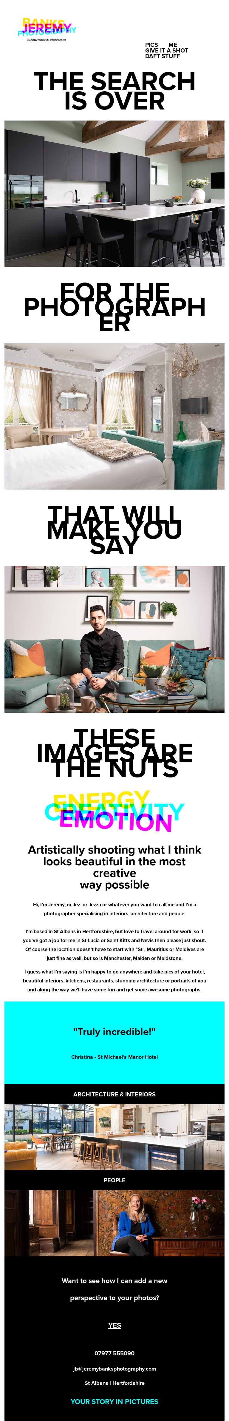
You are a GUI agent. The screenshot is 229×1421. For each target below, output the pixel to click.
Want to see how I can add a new (114, 1280)
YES (114, 1325)
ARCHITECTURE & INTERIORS (114, 1094)
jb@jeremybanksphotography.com (114, 1369)
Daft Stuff (162, 56)
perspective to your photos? (114, 1297)
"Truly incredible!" (114, 1031)
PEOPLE (115, 1180)
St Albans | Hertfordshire (115, 1383)
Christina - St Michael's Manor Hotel (114, 1057)
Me (172, 44)
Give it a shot (166, 50)
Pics (151, 44)
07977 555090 (114, 1353)
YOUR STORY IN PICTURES (114, 1401)
